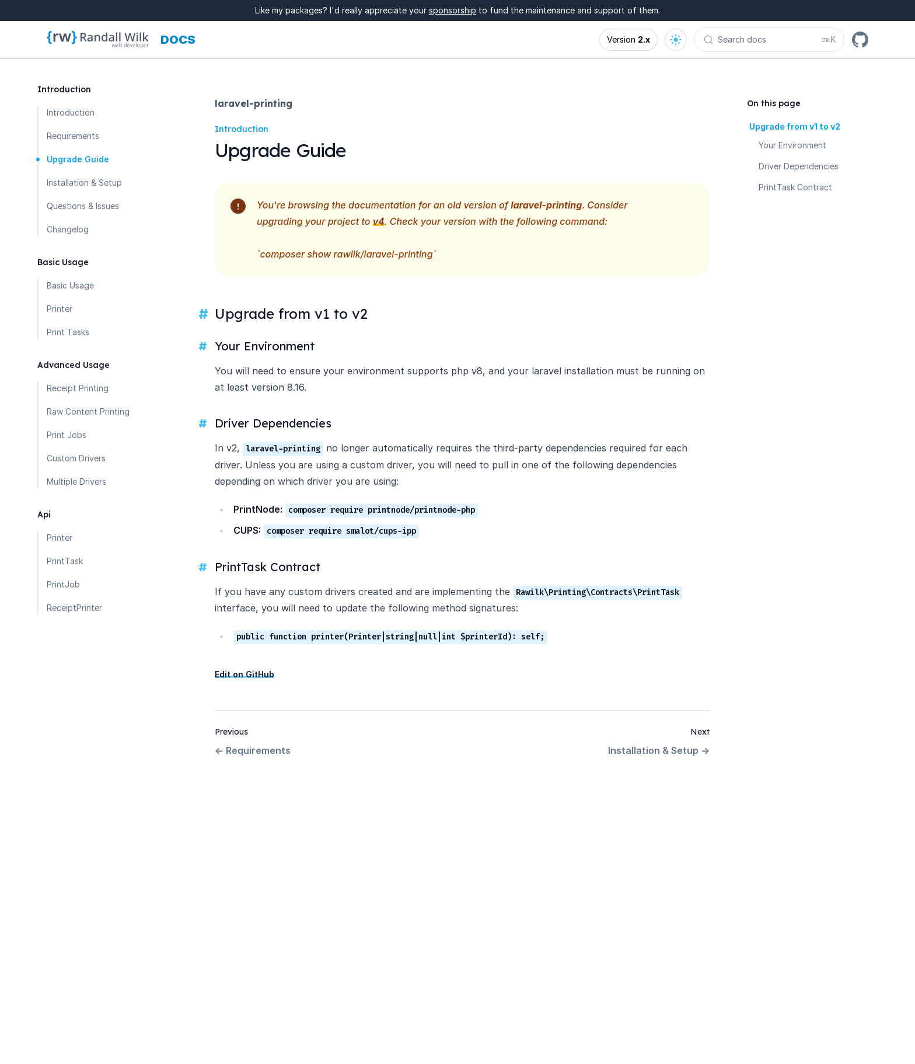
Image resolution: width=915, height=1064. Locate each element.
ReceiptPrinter (74, 608)
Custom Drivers (76, 458)
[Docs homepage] (177, 39)
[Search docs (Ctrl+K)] (769, 39)
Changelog (68, 229)
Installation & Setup (84, 182)
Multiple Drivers (76, 481)
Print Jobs (66, 435)
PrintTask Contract (795, 187)
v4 (379, 221)
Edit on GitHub (244, 674)
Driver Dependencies (799, 166)
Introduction (71, 112)
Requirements (73, 136)
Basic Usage (70, 285)
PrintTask (65, 561)
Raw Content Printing (88, 411)
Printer (59, 309)
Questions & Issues (83, 206)
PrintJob (63, 584)
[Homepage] (98, 39)
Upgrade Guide (78, 159)
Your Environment (792, 145)
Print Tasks (68, 332)
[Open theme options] (675, 39)
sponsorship (452, 10)
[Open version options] (628, 39)
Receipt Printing (78, 388)
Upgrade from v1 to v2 (794, 126)
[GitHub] (860, 40)
